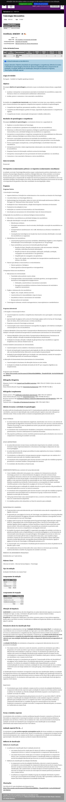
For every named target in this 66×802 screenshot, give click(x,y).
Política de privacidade (41, 4)
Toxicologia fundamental (30, 387)
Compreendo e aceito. (25, 4)
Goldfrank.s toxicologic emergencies (26, 395)
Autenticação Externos (45, 6)
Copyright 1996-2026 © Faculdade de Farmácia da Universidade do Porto (20, 795)
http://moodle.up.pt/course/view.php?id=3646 (26, 39)
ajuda (38, 6)
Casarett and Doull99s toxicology (26, 383)
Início (11, 12)
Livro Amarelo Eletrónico (9, 798)
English (34, 6)
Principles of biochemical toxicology (24, 402)
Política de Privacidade (29, 797)
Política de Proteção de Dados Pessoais (45, 797)
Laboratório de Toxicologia (21, 41)
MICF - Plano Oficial (19, 55)
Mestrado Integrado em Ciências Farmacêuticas (26, 43)
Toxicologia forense (29, 397)
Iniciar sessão (55, 6)
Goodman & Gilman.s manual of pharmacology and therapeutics (36, 398)
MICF (5, 56)
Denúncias (57, 797)
